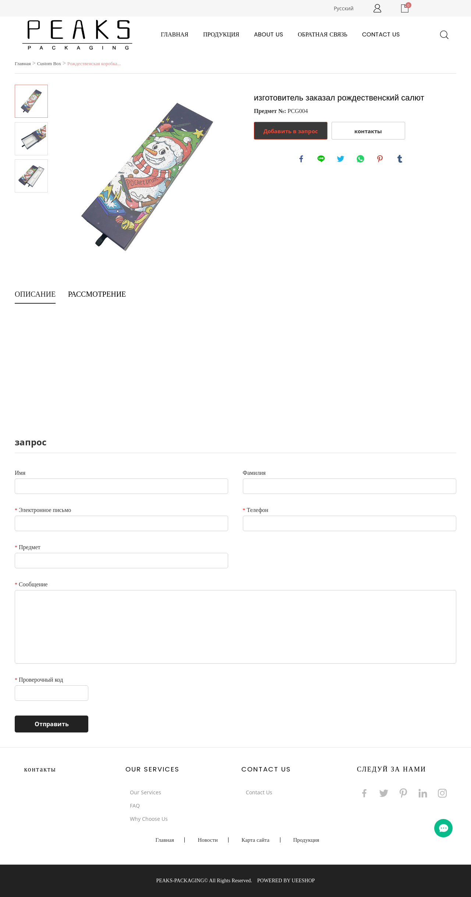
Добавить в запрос (290, 131)
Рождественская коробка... (94, 63)
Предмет (27, 547)
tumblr (400, 159)
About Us (268, 34)
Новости (207, 840)
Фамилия (254, 473)
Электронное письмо (43, 510)
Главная (174, 34)
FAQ (135, 805)
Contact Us (381, 34)
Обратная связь (322, 34)
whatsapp (361, 159)
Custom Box (49, 63)
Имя (20, 473)
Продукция (221, 34)
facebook (302, 159)
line (321, 159)
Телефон (255, 510)
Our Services (145, 792)
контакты (368, 131)
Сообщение (31, 584)
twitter (341, 159)
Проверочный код (39, 680)
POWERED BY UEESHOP (286, 880)
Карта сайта (255, 840)
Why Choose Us (149, 818)
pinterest (380, 159)
